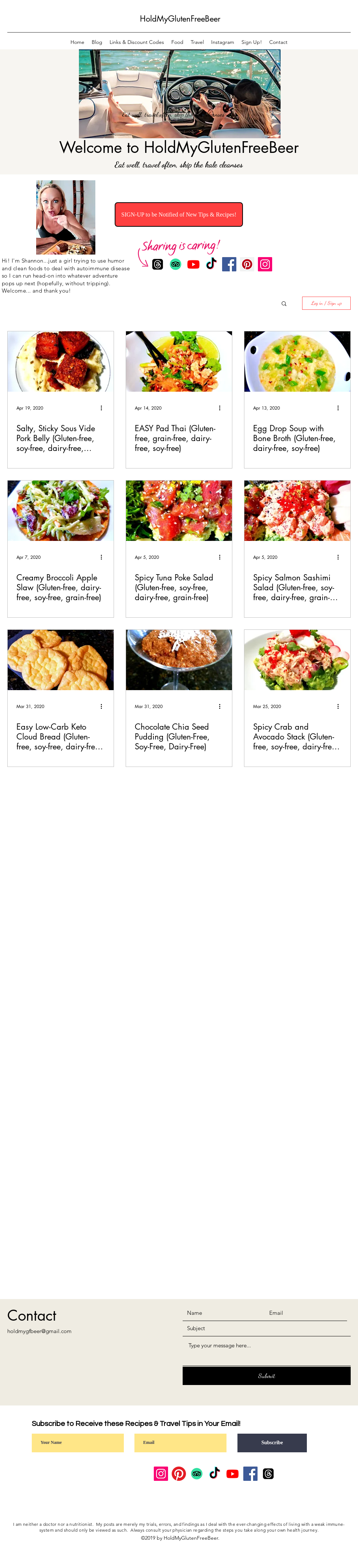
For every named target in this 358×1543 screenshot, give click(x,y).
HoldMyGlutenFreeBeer (180, 19)
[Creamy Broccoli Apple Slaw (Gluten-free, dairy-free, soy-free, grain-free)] (61, 511)
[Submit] (267, 1376)
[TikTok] (214, 1474)
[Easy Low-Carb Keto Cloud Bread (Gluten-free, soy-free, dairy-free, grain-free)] (61, 660)
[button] (284, 304)
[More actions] (103, 408)
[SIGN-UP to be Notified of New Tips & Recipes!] (179, 214)
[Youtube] (232, 1474)
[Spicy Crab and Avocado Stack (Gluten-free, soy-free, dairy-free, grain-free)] (297, 660)
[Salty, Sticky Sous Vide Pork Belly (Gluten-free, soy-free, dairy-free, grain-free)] (61, 361)
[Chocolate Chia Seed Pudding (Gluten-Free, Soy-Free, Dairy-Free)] (179, 660)
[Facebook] (229, 264)
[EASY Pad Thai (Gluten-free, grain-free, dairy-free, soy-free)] (179, 361)
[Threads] (268, 1474)
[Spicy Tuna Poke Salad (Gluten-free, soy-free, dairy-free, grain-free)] (179, 511)
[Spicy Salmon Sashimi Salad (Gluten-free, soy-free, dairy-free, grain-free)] (297, 511)
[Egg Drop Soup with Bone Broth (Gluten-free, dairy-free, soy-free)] (297, 361)
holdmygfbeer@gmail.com (39, 1331)
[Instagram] (265, 264)
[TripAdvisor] (197, 1474)
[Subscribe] (272, 1443)
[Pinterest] (247, 264)
